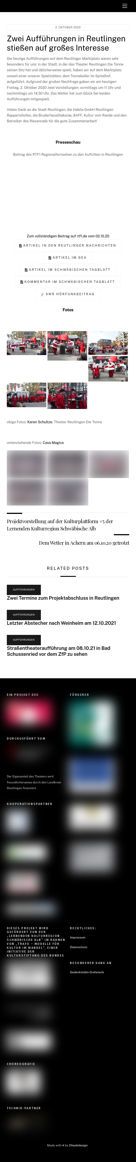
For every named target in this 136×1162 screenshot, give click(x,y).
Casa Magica (53, 443)
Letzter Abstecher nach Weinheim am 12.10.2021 (61, 623)
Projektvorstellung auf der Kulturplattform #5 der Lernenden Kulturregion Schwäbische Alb (60, 525)
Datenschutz (78, 947)
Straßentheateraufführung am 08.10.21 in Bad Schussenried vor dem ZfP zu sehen (58, 651)
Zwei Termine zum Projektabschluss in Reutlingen (63, 598)
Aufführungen (24, 589)
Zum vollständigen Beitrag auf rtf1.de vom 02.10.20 (68, 236)
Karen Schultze (39, 422)
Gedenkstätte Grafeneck (87, 972)
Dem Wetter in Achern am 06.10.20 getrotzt (84, 542)
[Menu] (124, 6)
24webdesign (78, 1145)
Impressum (77, 937)
